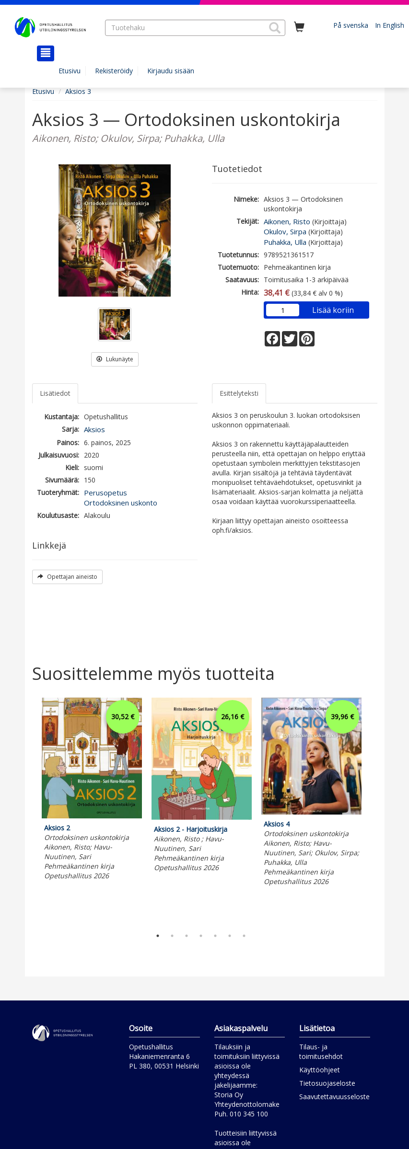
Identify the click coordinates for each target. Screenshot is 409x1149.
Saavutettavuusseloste (334, 1096)
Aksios (94, 429)
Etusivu (69, 70)
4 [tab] (201, 936)
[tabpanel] (92, 790)
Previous (30, 811)
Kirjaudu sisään (170, 70)
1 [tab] (158, 936)
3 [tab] (186, 936)
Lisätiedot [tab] (55, 393)
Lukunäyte (114, 359)
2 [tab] (172, 936)
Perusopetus (105, 492)
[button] (274, 28)
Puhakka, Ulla (285, 242)
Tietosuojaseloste (327, 1083)
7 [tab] (244, 936)
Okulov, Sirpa (285, 231)
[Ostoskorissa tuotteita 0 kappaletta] (299, 27)
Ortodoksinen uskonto (120, 502)
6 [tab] (229, 936)
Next (372, 811)
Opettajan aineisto (67, 577)
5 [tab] (215, 936)
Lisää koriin (333, 310)
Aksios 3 (78, 91)
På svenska (350, 25)
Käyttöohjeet (319, 1069)
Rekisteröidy (114, 70)
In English (389, 25)
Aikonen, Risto (287, 221)
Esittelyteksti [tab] (239, 393)
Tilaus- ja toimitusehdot (321, 1051)
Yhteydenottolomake (247, 1104)
